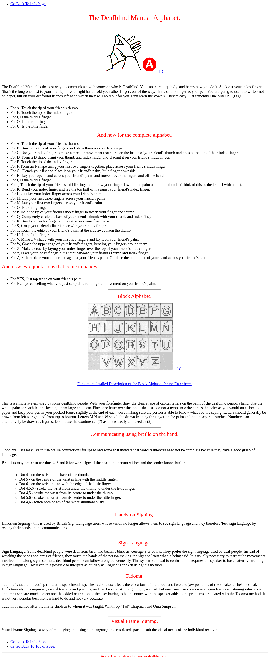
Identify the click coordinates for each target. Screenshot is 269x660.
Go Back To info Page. (28, 4)
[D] (161, 71)
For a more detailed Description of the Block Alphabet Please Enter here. (134, 384)
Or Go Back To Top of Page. (32, 646)
